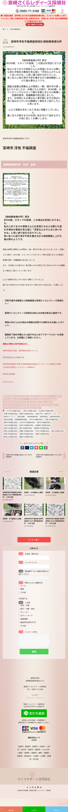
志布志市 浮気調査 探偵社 (27, 422)
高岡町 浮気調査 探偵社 (26, 434)
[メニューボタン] (62, 6)
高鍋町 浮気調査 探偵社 (42, 434)
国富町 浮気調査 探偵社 (26, 414)
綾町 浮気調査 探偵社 (25, 428)
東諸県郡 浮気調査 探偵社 (43, 425)
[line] (38, 787)
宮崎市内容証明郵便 (50, 399)
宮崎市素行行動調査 (33, 405)
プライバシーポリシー (35, 697)
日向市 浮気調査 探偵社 (10, 425)
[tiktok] (35, 787)
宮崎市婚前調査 (8, 402)
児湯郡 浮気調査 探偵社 (10, 414)
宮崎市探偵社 (8, 381)
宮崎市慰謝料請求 (20, 402)
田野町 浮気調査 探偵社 (10, 428)
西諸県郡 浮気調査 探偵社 (41, 428)
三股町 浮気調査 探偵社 (30, 411)
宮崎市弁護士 (21, 416)
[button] (22, 447)
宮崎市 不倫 (38, 414)
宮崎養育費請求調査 (21, 419)
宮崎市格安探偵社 (55, 416)
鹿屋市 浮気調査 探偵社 (26, 437)
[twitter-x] (30, 787)
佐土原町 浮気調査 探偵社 (46, 411)
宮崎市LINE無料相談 (37, 396)
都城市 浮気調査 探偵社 (10, 431)
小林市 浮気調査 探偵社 (36, 419)
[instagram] (33, 787)
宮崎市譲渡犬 (54, 405)
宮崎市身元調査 (8, 408)
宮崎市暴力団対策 (9, 405)
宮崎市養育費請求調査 (21, 408)
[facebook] (27, 787)
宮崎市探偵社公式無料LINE (13, 357)
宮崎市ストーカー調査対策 (53, 396)
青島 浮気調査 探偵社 (57, 431)
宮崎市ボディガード (23, 399)
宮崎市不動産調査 (36, 399)
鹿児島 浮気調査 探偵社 (10, 437)
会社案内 (34, 695)
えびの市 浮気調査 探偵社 (13, 411)
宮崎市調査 (44, 405)
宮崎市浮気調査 (9, 374)
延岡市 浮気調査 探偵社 (10, 422)
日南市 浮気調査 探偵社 (44, 422)
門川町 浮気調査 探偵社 (42, 431)
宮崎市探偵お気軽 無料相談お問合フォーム (20, 350)
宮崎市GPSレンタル (50, 414)
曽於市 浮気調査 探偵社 (26, 425)
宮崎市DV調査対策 (23, 396)
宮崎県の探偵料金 (35, 408)
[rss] (41, 787)
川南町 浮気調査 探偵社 (52, 419)
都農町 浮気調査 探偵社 (26, 431)
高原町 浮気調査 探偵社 (10, 434)
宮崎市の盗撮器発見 (9, 399)
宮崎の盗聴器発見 (11, 396)
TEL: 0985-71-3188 (34, 24)
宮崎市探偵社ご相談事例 (44, 402)
